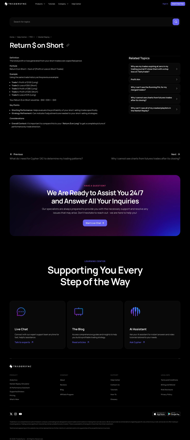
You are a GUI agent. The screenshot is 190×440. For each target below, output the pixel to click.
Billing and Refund (168, 385)
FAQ (31, 37)
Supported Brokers (17, 392)
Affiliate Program (67, 395)
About (62, 380)
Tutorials (114, 390)
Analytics (14, 380)
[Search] (175, 22)
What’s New (14, 399)
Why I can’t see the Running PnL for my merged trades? (149, 88)
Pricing (13, 396)
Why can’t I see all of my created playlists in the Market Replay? (151, 109)
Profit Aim (135, 79)
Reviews (63, 385)
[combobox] (91, 22)
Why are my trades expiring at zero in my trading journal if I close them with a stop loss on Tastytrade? (149, 69)
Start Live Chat (95, 223)
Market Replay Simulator (20, 384)
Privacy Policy (166, 395)
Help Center (22, 37)
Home (12, 37)
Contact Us (115, 385)
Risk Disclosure (167, 390)
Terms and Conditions (170, 380)
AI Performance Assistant (20, 388)
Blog (62, 390)
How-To (114, 395)
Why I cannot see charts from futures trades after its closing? (151, 99)
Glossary (114, 399)
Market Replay (44, 37)
